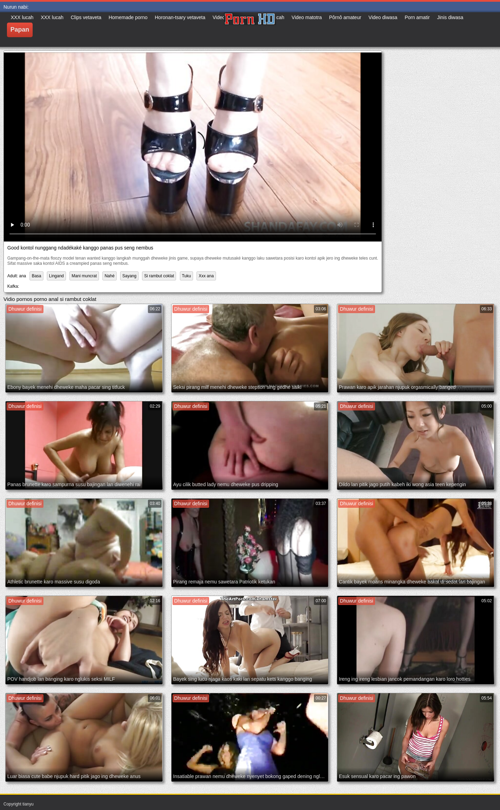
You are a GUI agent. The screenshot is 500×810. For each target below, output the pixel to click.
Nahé (110, 275)
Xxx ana (206, 275)
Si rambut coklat (159, 275)
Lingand (56, 275)
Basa (36, 275)
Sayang (129, 275)
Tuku (186, 275)
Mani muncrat (84, 275)
